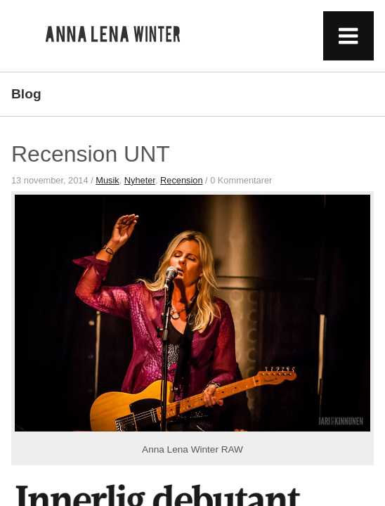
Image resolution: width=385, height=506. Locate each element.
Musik (107, 180)
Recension (181, 180)
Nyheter (139, 180)
